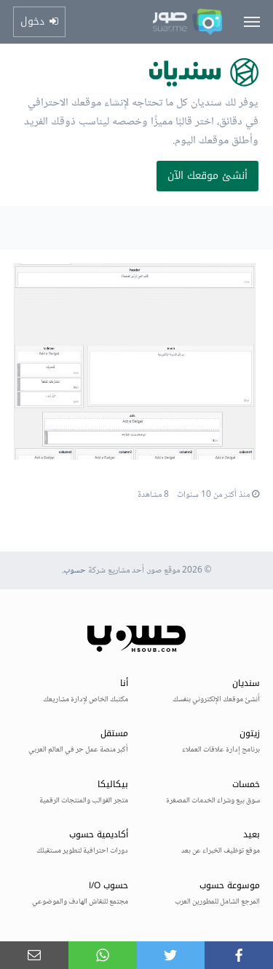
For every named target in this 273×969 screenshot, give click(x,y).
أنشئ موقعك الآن (207, 176)
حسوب (74, 570)
